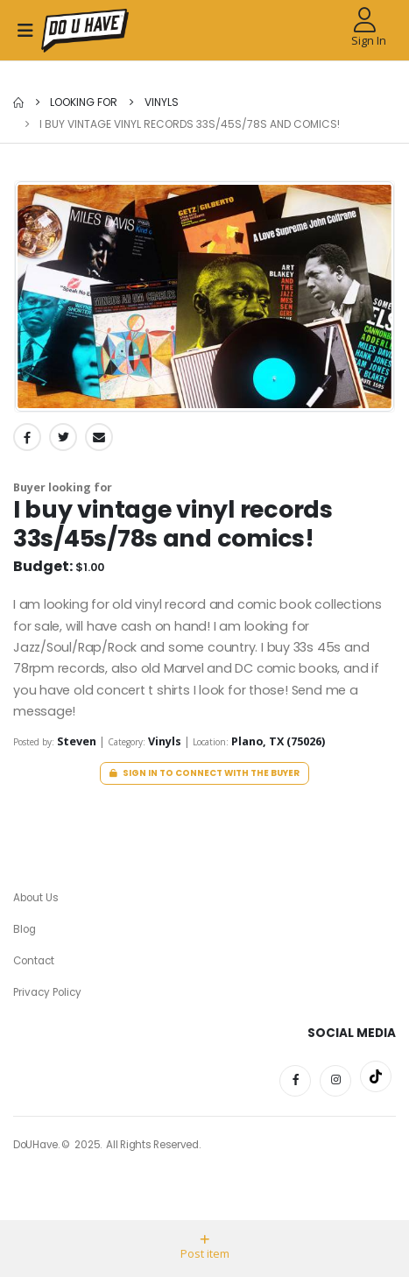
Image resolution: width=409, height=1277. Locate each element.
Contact (33, 961)
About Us (36, 898)
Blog (24, 929)
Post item (204, 1248)
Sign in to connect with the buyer (204, 773)
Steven (78, 741)
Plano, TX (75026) (278, 741)
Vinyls (160, 102)
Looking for (83, 102)
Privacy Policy (47, 992)
